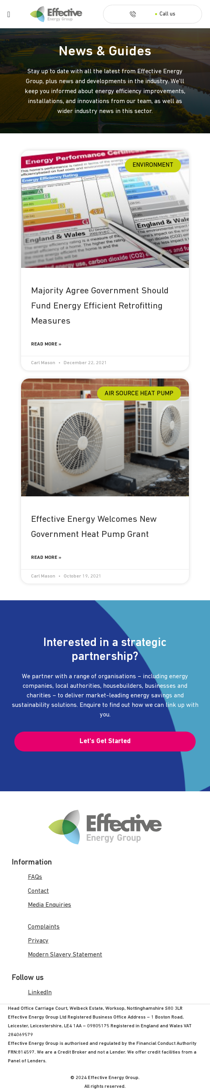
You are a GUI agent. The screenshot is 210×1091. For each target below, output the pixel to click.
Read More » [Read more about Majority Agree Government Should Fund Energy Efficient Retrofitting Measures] (46, 344)
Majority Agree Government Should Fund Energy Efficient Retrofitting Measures (100, 306)
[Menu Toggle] (8, 14)
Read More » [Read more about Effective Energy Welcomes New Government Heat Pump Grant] (46, 557)
